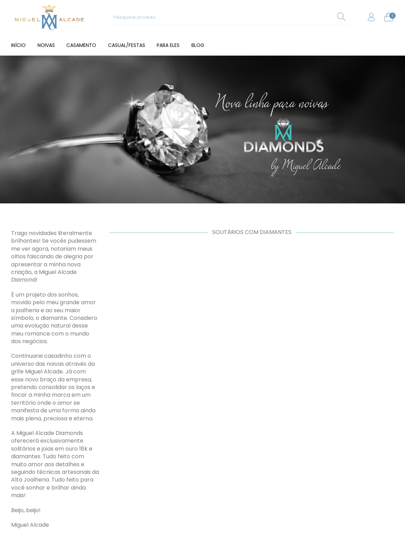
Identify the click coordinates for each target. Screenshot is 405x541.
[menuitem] (18, 45)
